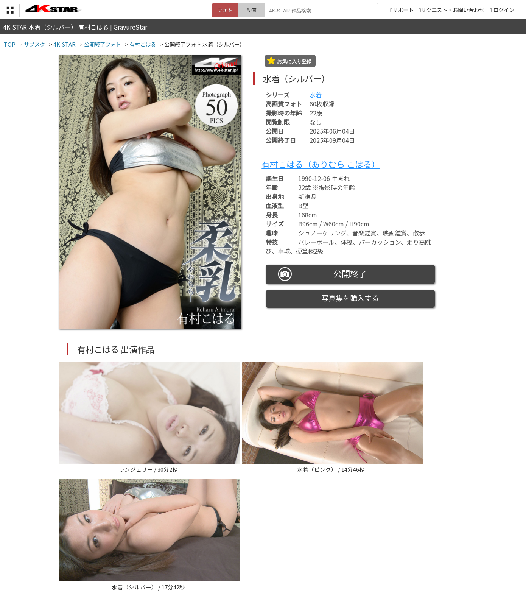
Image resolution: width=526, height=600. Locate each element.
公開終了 (322, 274)
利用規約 (176, 563)
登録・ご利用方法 (257, 563)
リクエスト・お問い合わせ (451, 10)
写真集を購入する (350, 298)
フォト (225, 10)
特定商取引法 (211, 563)
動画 (252, 10)
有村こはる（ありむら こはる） (320, 164)
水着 (316, 94)
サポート (401, 10)
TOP (151, 563)
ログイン (503, 10)
